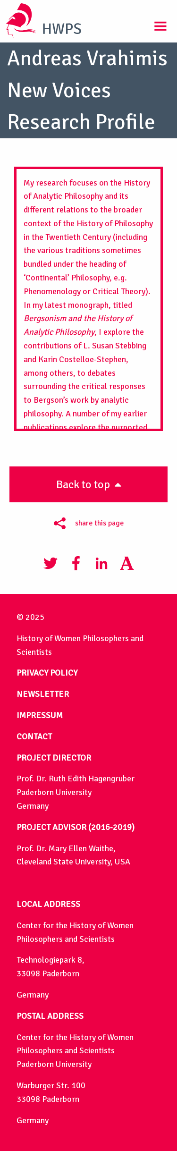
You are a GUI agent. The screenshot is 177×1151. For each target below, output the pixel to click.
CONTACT (34, 736)
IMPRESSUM (40, 715)
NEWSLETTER (43, 694)
